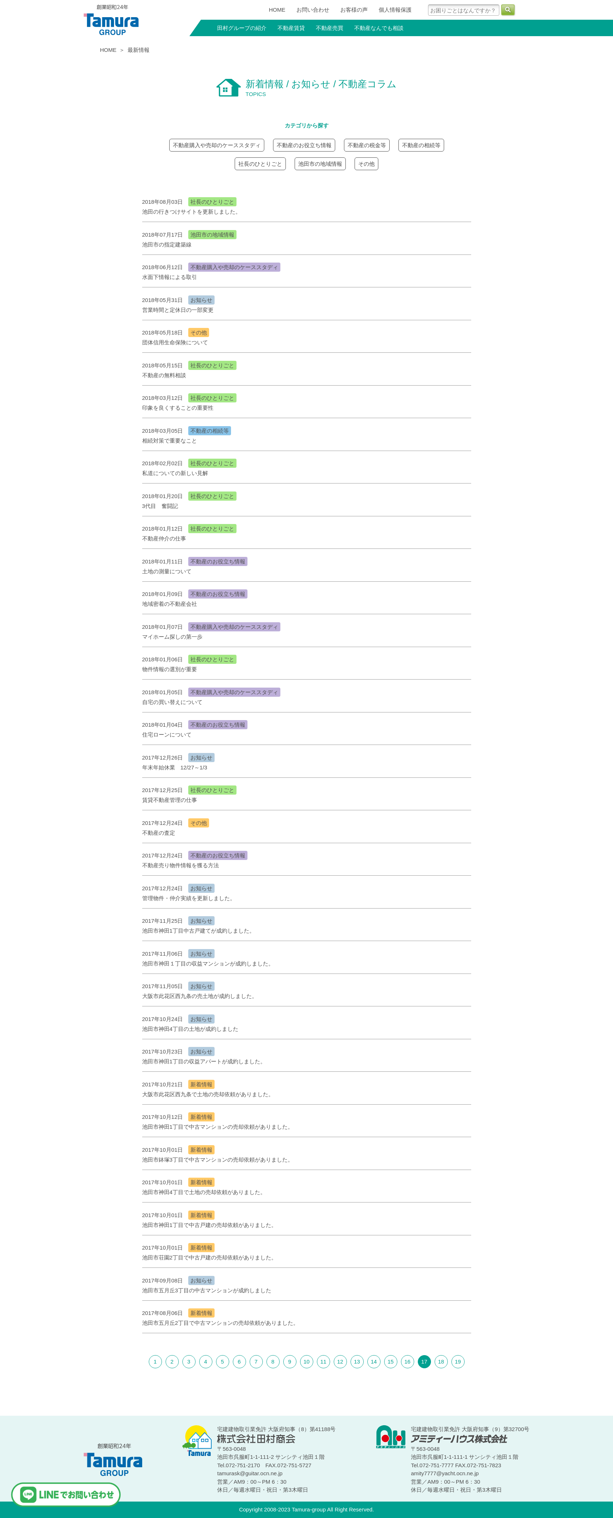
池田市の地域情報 (320, 164)
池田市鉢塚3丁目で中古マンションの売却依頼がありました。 (217, 1159)
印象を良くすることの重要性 (177, 408)
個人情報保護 (395, 10)
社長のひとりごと (260, 164)
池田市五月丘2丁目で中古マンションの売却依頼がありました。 (220, 1323)
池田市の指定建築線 (167, 244)
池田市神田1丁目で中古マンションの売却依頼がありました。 (217, 1127)
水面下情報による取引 (169, 277)
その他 (366, 164)
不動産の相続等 (421, 145)
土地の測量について (167, 571)
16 (407, 1361)
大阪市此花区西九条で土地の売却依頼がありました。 (208, 1094)
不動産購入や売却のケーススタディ (217, 145)
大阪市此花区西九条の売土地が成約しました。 (199, 996)
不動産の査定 (158, 833)
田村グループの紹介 (241, 28)
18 (441, 1361)
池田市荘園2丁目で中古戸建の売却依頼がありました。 (209, 1257)
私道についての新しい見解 (175, 473)
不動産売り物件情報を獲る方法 (180, 865)
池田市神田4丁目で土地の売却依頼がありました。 (204, 1192)
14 (374, 1361)
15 (390, 1361)
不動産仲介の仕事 (164, 538)
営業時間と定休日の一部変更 (177, 310)
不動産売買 (329, 28)
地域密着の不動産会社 (169, 604)
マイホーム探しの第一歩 (172, 637)
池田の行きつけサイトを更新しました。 (191, 212)
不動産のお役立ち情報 (304, 145)
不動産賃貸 (291, 28)
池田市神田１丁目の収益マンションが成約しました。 (208, 963)
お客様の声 (354, 10)
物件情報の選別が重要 (169, 669)
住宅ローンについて (167, 734)
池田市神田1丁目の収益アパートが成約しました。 (204, 1061)
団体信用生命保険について (175, 342)
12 (340, 1361)
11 (323, 1361)
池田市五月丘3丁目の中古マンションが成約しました (206, 1290)
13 (357, 1361)
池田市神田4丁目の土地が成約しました (190, 1029)
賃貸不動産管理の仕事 (169, 800)
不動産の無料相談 (164, 375)
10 (306, 1361)
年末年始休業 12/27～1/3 (174, 767)
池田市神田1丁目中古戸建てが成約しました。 (198, 931)
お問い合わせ (312, 10)
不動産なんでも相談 (379, 28)
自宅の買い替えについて (172, 702)
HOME (277, 10)
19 (458, 1361)
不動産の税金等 (367, 145)
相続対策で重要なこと (169, 440)
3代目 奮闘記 (160, 506)
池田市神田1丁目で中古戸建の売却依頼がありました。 (209, 1225)
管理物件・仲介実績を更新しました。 (188, 898)
